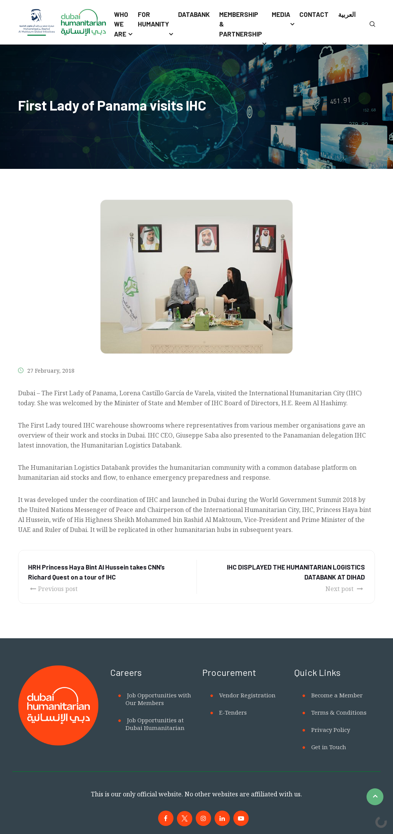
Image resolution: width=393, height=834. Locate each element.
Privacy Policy (330, 729)
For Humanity (153, 19)
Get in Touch (328, 747)
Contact (314, 14)
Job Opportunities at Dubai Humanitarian (155, 724)
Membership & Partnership (240, 24)
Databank (194, 14)
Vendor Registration (247, 695)
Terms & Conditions (339, 712)
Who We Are (121, 24)
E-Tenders (233, 712)
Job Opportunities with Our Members (158, 699)
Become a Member (337, 695)
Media (281, 14)
